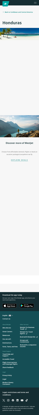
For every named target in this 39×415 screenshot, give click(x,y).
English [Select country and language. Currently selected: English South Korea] (7, 315)
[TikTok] (26, 400)
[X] (3, 400)
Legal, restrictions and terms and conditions (15, 393)
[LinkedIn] (17, 400)
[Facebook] (13, 400)
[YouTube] (22, 400)
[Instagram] (8, 400)
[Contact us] (6, 319)
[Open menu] (35, 2)
